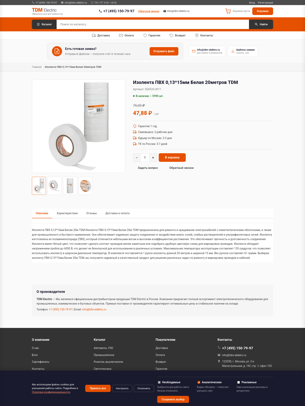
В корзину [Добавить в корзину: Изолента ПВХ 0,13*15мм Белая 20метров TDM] (172, 157)
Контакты (38, 368)
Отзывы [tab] (91, 213)
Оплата (160, 355)
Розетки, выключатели (108, 361)
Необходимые (169, 382)
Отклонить (144, 388)
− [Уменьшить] (137, 158)
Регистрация (265, 2)
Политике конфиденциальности (51, 392)
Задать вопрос (148, 168)
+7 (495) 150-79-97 (44, 2)
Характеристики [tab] (67, 213)
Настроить (122, 388)
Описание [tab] (42, 213)
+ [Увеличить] (153, 158)
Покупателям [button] (165, 340)
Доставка (162, 348)
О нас (35, 348)
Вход (252, 2)
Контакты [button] (224, 340)
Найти (261, 24)
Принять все (98, 388)
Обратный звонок (149, 11)
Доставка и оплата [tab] (117, 213)
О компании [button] (40, 340)
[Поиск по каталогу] (153, 24)
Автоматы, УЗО (103, 348)
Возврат (161, 361)
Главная (36, 66)
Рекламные (247, 382)
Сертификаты (40, 361)
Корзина (262, 11)
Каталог (44, 24)
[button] (237, 11)
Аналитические (210, 382)
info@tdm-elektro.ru (74, 2)
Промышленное (104, 355)
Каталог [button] (99, 340)
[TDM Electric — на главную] (47, 11)
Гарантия (161, 368)
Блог (35, 355)
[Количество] (145, 157)
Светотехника (102, 368)
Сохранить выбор (173, 399)
